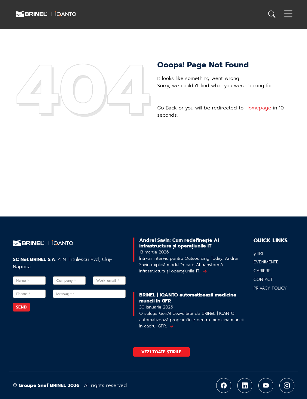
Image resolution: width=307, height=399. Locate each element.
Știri (258, 253)
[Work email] (109, 280)
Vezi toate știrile (161, 352)
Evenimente (265, 262)
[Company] (69, 280)
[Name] (29, 280)
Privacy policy (270, 288)
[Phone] (29, 294)
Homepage (258, 108)
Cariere (262, 271)
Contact (263, 279)
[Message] (89, 294)
